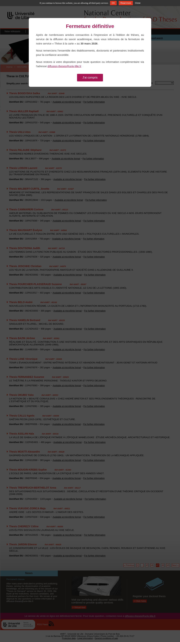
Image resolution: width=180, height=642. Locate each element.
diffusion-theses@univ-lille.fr (64, 66)
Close (138, 3)
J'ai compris (90, 77)
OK (113, 3)
